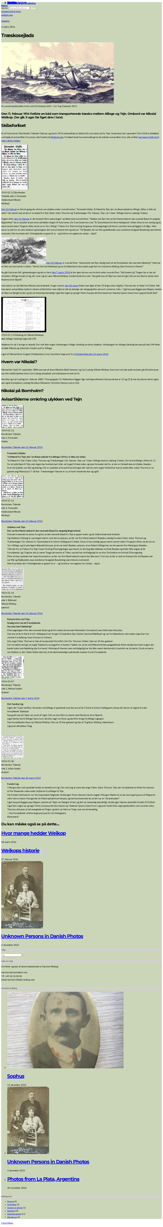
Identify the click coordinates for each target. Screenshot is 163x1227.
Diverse (10, 1201)
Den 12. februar (9, 209)
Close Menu (7, 1223)
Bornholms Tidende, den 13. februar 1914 (21, 521)
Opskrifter (11, 1204)
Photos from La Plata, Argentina (43, 1179)
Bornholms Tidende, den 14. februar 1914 (21, 613)
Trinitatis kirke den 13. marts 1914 (91, 354)
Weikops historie (20, 850)
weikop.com (7, 15)
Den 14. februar (54, 262)
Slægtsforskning (14, 1214)
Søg (33, 8)
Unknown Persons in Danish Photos (42, 936)
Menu (4, 5)
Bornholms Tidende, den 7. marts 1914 (20, 698)
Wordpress (12, 1217)
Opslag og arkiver (15, 1207)
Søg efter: (5, 8)
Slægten (5, 21)
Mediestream (56, 137)
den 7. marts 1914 (61, 272)
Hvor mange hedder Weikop (33, 833)
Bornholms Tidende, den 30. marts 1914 (21, 778)
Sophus (15, 1076)
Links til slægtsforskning (21, 3)
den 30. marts (71, 285)
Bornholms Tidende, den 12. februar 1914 (21, 447)
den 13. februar (21, 218)
